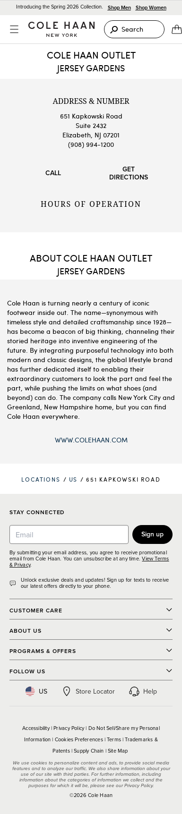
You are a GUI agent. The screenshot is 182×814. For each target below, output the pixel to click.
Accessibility (36, 728)
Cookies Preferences (79, 739)
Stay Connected (37, 512)
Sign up (152, 534)
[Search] (134, 29)
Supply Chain (89, 751)
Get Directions (128, 173)
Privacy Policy (68, 728)
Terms (114, 739)
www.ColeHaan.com (91, 439)
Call (53, 173)
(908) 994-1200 (91, 144)
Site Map (118, 751)
